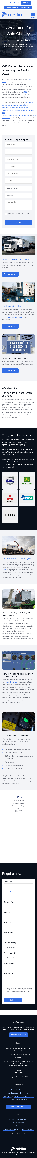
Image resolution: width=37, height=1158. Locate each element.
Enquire (26, 3)
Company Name (10, 902)
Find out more (9, 274)
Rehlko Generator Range (17, 1099)
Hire (26, 1093)
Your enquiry (8, 973)
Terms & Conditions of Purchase (13, 1126)
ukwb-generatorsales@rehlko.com (18, 1054)
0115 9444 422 (14, 2)
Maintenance (7, 1096)
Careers (11, 1119)
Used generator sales (11, 306)
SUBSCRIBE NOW (17, 1035)
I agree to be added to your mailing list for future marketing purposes (19, 990)
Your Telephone (9, 932)
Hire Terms (29, 1126)
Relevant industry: (10, 943)
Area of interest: (10, 953)
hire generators (21, 415)
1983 (25, 92)
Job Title (7, 912)
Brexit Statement (27, 1129)
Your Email (8, 922)
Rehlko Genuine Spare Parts (23, 1096)
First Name (8, 882)
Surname (7, 892)
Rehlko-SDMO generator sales (15, 259)
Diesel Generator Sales (15, 1093)
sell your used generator (13, 317)
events (11, 115)
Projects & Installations (18, 1090)
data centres (10, 108)
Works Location (9, 963)
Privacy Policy (21, 1119)
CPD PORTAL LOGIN (18, 1107)
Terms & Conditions (18, 1122)
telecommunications (22, 115)
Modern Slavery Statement (11, 1129)
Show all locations (17, 1144)
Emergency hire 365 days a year (16, 559)
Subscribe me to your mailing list (19, 213)
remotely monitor (11, 682)
